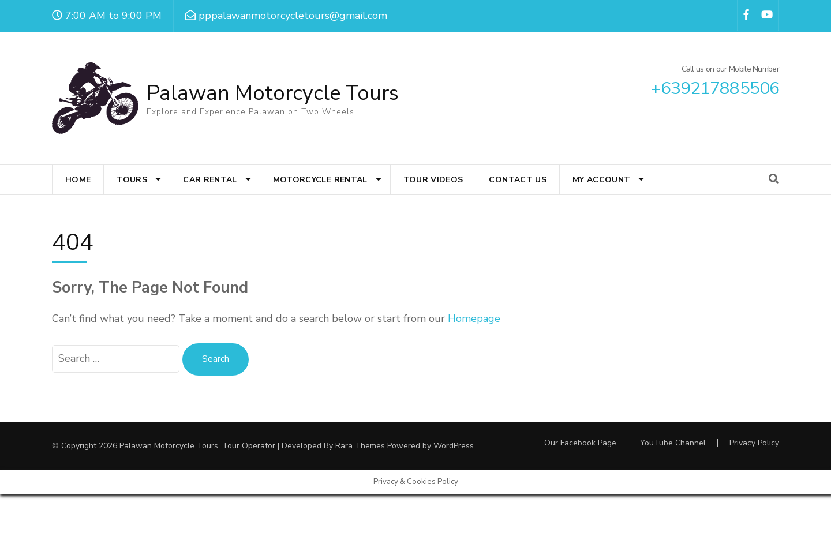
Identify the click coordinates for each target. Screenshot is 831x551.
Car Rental (210, 179)
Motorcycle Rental (320, 179)
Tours (132, 179)
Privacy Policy (754, 443)
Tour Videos (433, 179)
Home (78, 179)
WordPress (453, 445)
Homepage (474, 318)
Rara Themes (360, 445)
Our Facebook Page (580, 442)
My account (601, 179)
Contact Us (517, 179)
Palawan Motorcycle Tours (273, 93)
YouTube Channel (673, 442)
